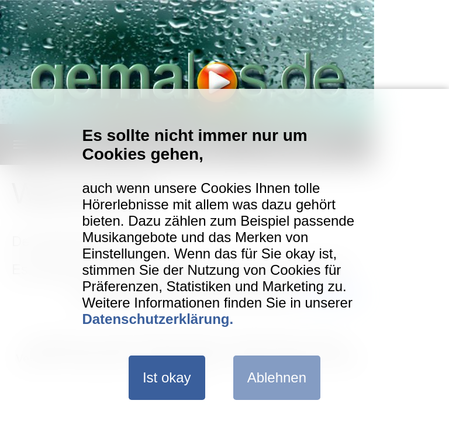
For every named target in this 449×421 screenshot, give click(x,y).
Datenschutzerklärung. (157, 319)
